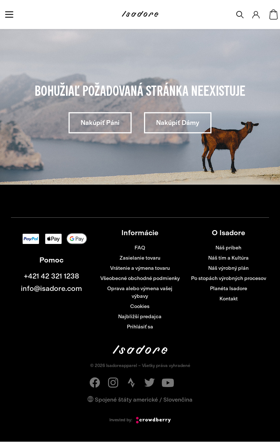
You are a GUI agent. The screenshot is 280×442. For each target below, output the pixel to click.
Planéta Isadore (228, 288)
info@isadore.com (51, 288)
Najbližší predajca (140, 316)
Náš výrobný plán (228, 268)
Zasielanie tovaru (140, 258)
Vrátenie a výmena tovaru (140, 268)
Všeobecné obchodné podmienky (140, 278)
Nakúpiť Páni (100, 123)
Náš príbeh (228, 248)
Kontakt (228, 299)
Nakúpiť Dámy (177, 123)
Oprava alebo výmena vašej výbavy (139, 292)
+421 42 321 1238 (51, 276)
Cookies (139, 306)
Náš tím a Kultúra (228, 258)
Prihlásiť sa (140, 327)
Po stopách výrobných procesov (228, 278)
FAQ (140, 248)
